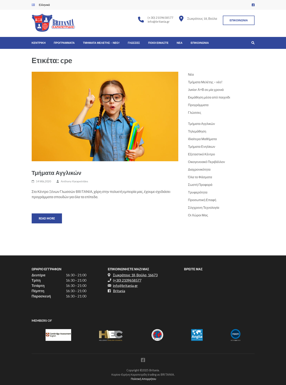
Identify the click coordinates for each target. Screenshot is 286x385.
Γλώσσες (194, 112)
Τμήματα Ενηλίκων (201, 146)
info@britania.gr (159, 21)
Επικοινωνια (239, 20)
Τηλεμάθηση (197, 131)
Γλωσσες (134, 42)
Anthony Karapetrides (74, 181)
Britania (119, 291)
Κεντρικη (39, 42)
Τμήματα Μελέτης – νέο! (205, 82)
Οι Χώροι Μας (198, 215)
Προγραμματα (64, 42)
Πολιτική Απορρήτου (143, 379)
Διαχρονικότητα (199, 169)
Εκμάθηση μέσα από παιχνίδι (209, 97)
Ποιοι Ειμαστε (158, 42)
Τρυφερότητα (197, 192)
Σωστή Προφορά (200, 185)
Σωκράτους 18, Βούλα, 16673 (135, 275)
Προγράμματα (198, 105)
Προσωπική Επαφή (202, 200)
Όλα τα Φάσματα (200, 177)
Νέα (191, 74)
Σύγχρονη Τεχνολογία (203, 207)
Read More (47, 218)
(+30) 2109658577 (160, 17)
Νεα (180, 42)
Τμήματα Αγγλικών (57, 172)
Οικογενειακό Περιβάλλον (206, 162)
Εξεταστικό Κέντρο (201, 154)
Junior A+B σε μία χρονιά (206, 90)
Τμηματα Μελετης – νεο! (101, 42)
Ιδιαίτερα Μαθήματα (202, 139)
